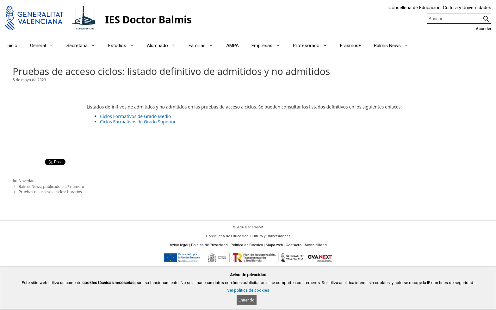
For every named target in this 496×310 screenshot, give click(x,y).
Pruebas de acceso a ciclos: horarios (50, 191)
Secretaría (84, 45)
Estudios (124, 45)
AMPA (232, 45)
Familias (204, 45)
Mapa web (274, 245)
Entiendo (247, 300)
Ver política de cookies (248, 290)
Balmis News (394, 45)
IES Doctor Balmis (148, 19)
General (45, 45)
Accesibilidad (315, 245)
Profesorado (313, 45)
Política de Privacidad (209, 245)
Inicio (11, 45)
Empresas (269, 45)
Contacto (293, 245)
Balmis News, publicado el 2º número (51, 186)
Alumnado (164, 45)
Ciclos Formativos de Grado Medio (135, 116)
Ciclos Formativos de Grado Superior (138, 122)
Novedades (28, 180)
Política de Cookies (247, 245)
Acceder (483, 28)
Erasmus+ (350, 45)
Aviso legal (179, 245)
